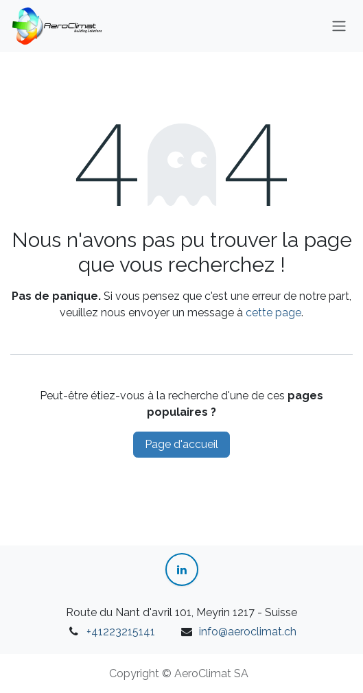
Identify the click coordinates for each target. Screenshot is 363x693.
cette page (273, 312)
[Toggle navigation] (339, 26)
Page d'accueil (181, 444)
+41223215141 (120, 631)
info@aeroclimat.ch (247, 631)
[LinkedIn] (181, 569)
